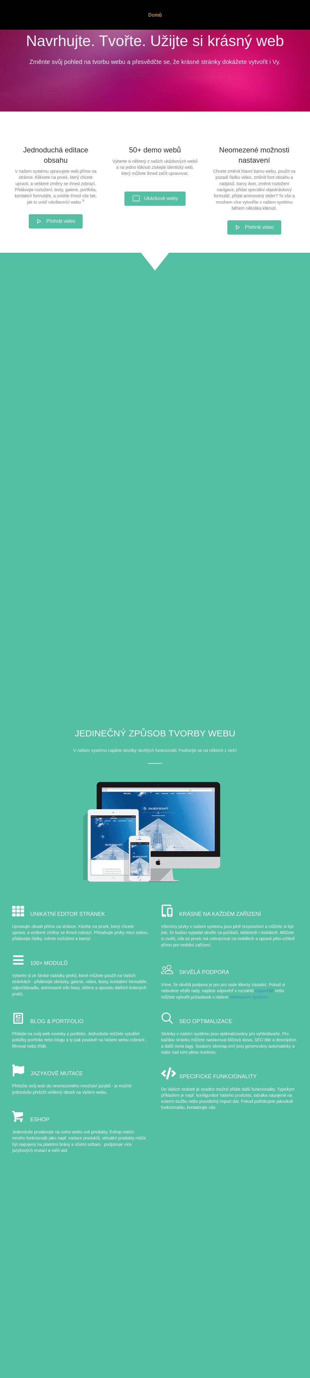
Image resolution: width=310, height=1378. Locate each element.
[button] (56, 251)
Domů (147, 15)
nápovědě (264, 1020)
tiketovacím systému (248, 1026)
